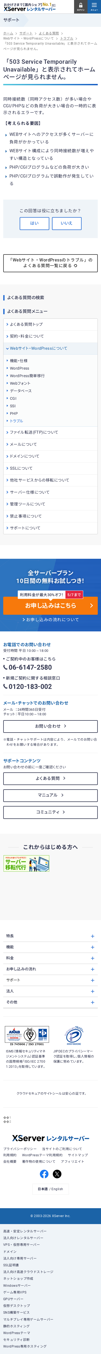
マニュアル (48, 795)
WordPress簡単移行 (27, 376)
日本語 (43, 1189)
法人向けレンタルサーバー (23, 1238)
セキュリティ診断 (16, 1340)
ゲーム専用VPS (15, 1292)
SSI (13, 406)
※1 (54, 5)
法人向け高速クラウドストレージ (28, 1272)
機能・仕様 (18, 361)
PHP (14, 413)
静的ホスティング (16, 1326)
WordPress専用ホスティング (25, 1346)
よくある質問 (48, 778)
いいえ (67, 223)
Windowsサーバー (17, 1286)
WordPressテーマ (16, 1333)
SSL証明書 (11, 1265)
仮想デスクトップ (16, 1306)
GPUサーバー (13, 1299)
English (57, 1189)
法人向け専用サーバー (20, 1258)
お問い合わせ (48, 726)
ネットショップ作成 (18, 1279)
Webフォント (20, 383)
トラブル (16, 421)
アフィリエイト (72, 1162)
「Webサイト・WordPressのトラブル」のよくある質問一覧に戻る (50, 263)
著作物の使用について (39, 1162)
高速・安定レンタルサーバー (25, 1231)
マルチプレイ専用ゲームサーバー (28, 1319)
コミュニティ (48, 812)
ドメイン (10, 1252)
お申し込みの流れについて (52, 619)
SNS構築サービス (16, 1312)
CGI (13, 398)
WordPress (19, 368)
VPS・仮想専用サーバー (21, 1245)
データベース (21, 391)
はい (34, 223)
